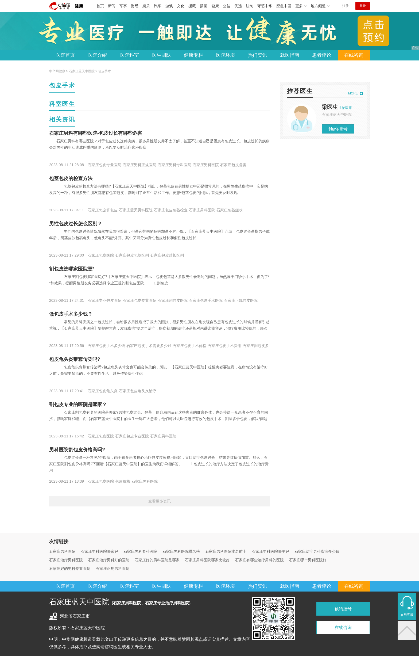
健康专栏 (193, 55)
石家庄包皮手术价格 (189, 346)
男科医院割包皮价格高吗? (77, 449)
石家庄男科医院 (206, 165)
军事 (123, 6)
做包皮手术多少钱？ (70, 314)
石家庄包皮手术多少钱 (106, 346)
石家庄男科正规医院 (139, 165)
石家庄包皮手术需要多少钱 (148, 346)
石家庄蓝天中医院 (82, 71)
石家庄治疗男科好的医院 (108, 560)
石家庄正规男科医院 (112, 568)
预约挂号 (338, 129)
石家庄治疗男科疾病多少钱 (316, 551)
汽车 (157, 6)
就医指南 (289, 55)
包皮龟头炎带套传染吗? (74, 359)
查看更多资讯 (159, 501)
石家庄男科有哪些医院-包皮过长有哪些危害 (95, 133)
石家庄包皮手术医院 (206, 300)
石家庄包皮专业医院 (104, 165)
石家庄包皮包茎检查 (171, 210)
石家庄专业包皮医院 (104, 300)
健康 (79, 6)
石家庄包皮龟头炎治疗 (137, 391)
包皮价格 (122, 481)
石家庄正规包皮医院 (241, 300)
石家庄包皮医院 (101, 255)
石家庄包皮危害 (233, 165)
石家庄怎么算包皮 (103, 210)
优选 (238, 6)
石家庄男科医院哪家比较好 (207, 560)
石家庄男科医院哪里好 (270, 551)
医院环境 (225, 55)
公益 (226, 6)
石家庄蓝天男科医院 (136, 210)
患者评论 (321, 55)
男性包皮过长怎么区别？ (75, 223)
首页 (100, 6)
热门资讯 (257, 55)
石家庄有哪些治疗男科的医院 (259, 560)
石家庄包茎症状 (229, 210)
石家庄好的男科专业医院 (69, 568)
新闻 (111, 6)
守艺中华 (264, 6)
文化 (180, 6)
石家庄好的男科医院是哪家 (157, 560)
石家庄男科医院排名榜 (181, 551)
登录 (362, 6)
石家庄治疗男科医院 (66, 560)
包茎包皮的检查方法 (70, 178)
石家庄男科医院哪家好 (99, 551)
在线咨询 (353, 55)
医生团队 (161, 55)
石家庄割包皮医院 (173, 300)
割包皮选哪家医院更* (71, 269)
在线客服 (407, 615)
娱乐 (146, 6)
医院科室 (129, 55)
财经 (134, 6)
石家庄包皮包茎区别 (132, 255)
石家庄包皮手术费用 (224, 346)
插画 (203, 6)
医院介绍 (97, 55)
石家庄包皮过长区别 (167, 255)
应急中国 (283, 6)
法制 (249, 6)
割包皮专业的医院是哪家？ (78, 404)
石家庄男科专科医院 (174, 165)
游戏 (169, 6)
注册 (345, 6)
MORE (353, 93)
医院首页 (65, 55)
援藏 (192, 6)
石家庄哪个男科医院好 (308, 560)
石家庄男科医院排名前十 (225, 551)
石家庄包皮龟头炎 (103, 391)
